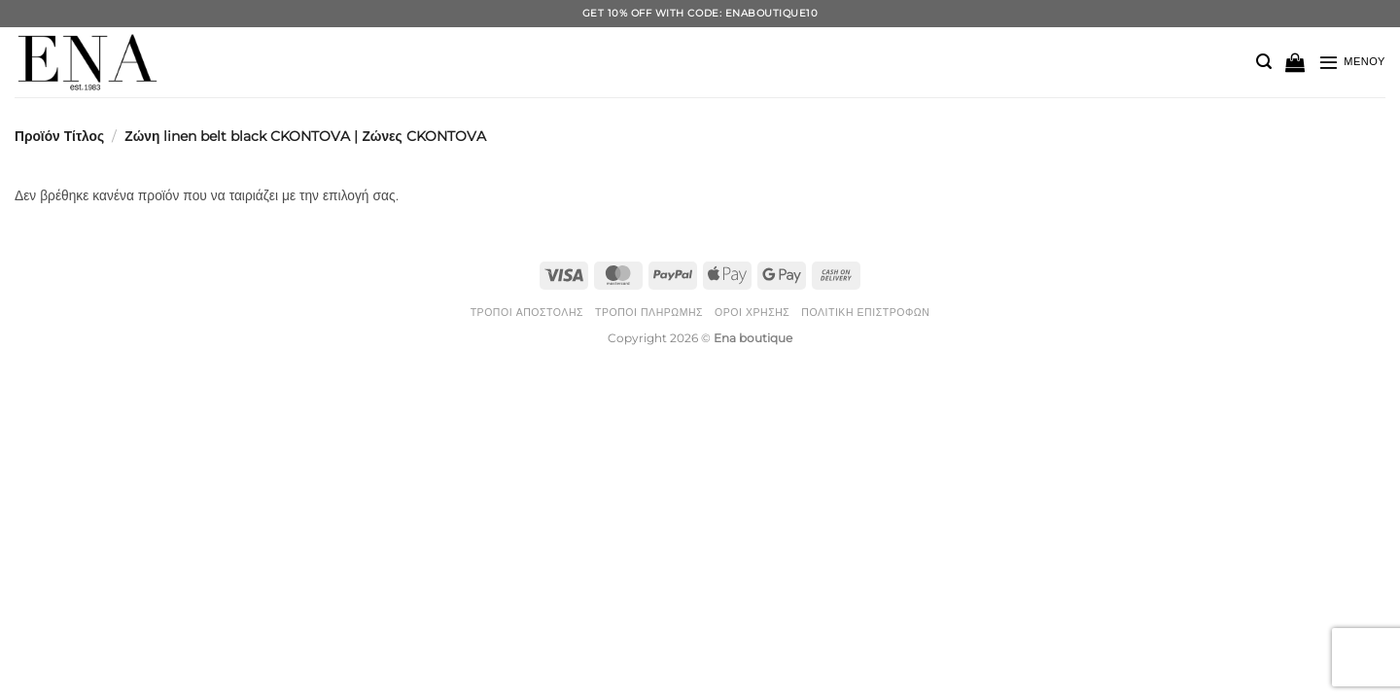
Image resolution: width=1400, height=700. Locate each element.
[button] (1264, 62)
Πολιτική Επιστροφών (865, 312)
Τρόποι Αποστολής (527, 312)
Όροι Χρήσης (752, 312)
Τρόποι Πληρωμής (649, 312)
